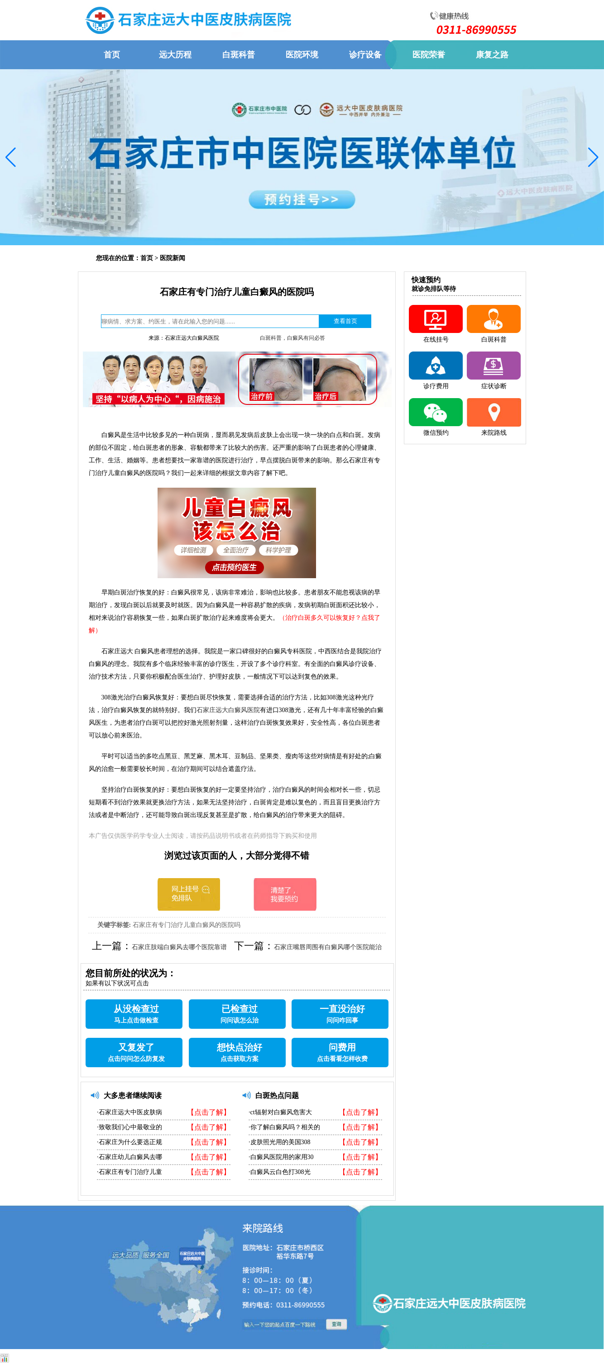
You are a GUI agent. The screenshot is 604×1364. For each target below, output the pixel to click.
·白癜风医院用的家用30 (281, 1157)
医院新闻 (172, 258)
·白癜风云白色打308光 (280, 1172)
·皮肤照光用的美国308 (280, 1142)
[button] (11, 157)
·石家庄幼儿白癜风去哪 (129, 1157)
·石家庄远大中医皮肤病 (129, 1112)
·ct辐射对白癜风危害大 (280, 1112)
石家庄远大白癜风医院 (228, 710)
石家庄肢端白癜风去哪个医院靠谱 (179, 947)
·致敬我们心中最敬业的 (129, 1127)
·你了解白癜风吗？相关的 (284, 1127)
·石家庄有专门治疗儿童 (129, 1172)
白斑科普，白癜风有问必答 (292, 338)
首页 (146, 258)
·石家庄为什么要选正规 (129, 1142)
